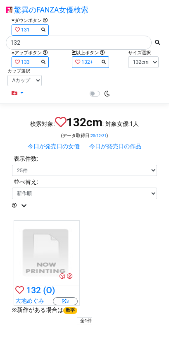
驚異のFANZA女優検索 (47, 10)
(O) (49, 290)
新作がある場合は (47, 309)
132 (33, 290)
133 (30, 61)
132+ (90, 61)
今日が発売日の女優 (54, 146)
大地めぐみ (29, 300)
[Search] (79, 43)
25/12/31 (99, 136)
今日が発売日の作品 (115, 146)
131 (30, 29)
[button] (17, 93)
